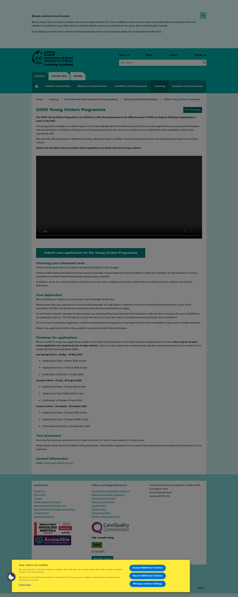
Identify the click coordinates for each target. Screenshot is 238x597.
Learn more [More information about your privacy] (25, 585)
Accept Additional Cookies (147, 568)
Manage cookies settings (147, 584)
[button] (11, 577)
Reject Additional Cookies (148, 576)
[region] (101, 576)
